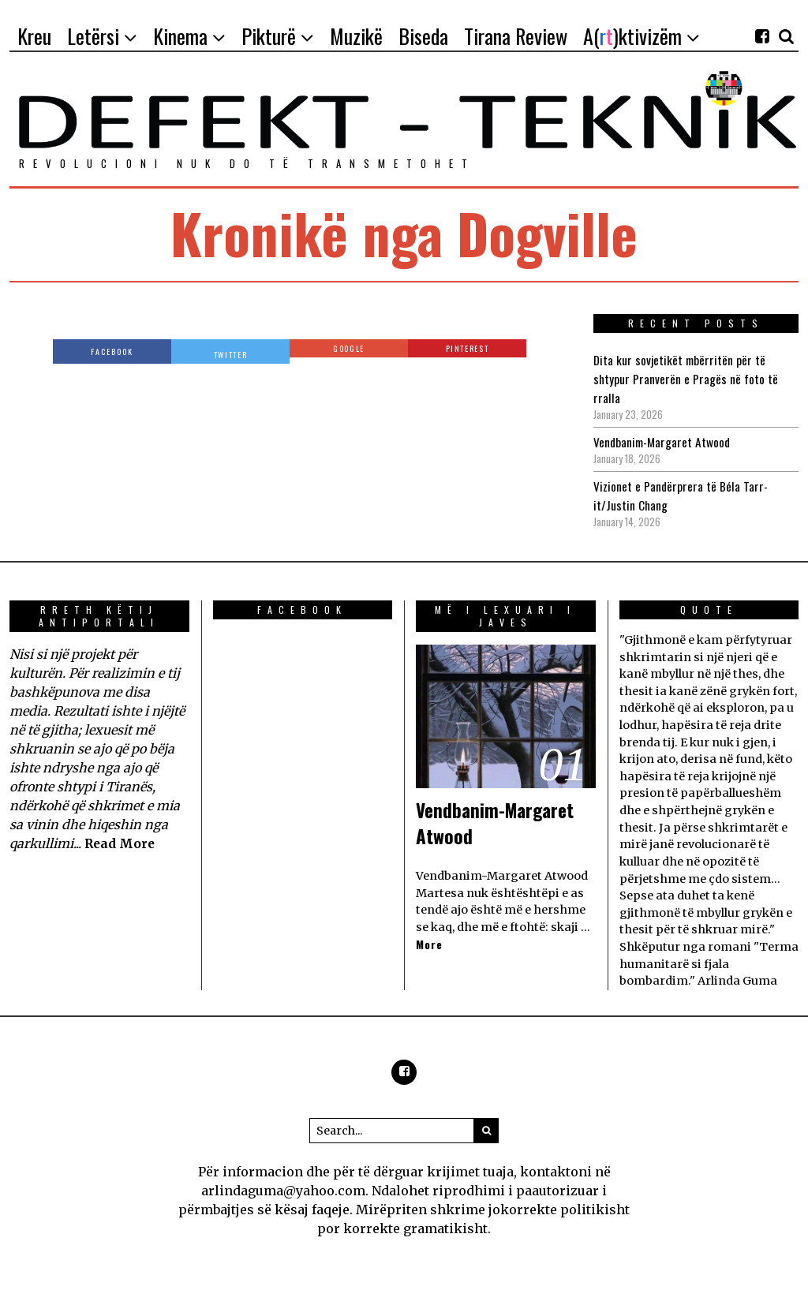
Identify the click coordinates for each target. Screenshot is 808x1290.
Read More (120, 843)
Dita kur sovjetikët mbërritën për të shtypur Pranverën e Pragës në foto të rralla (686, 378)
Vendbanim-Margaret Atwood (664, 441)
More (430, 945)
